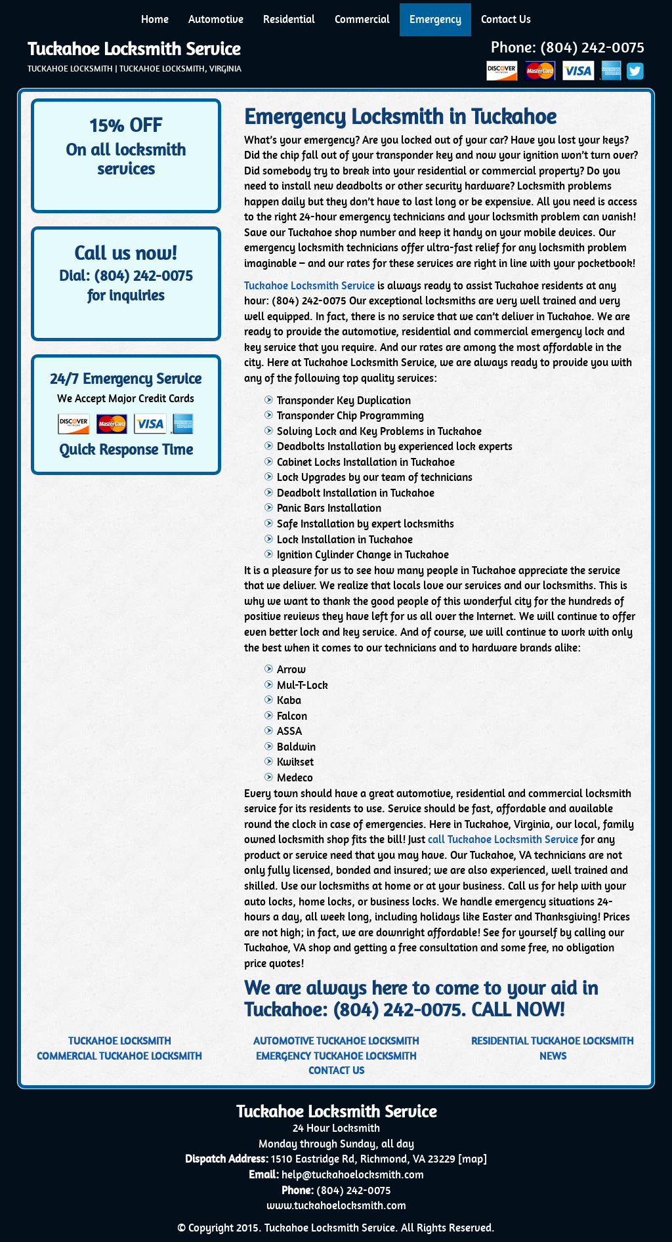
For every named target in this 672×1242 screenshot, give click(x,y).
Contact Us (506, 19)
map (472, 1159)
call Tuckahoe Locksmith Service (503, 839)
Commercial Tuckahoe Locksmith (119, 1056)
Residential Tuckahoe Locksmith (552, 1041)
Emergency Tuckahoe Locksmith (336, 1056)
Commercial (362, 19)
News (552, 1056)
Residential (289, 19)
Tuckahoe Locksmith (119, 1041)
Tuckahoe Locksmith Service (134, 49)
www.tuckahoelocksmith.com (336, 1205)
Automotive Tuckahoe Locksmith (336, 1041)
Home (155, 19)
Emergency (435, 19)
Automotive (215, 19)
